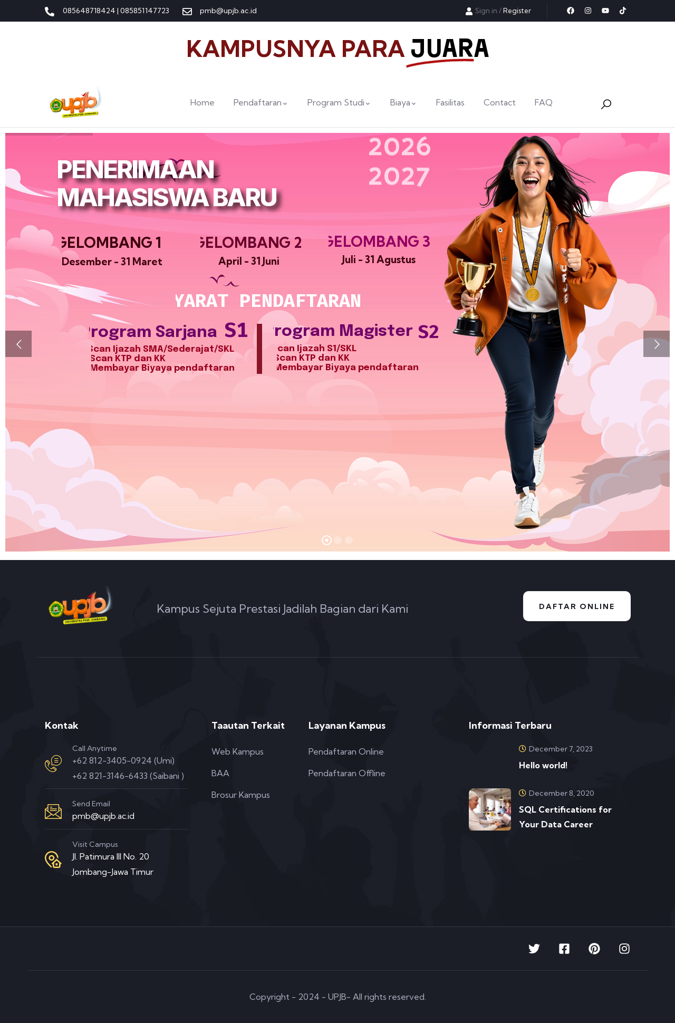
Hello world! (543, 765)
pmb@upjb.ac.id (103, 815)
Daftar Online (577, 606)
